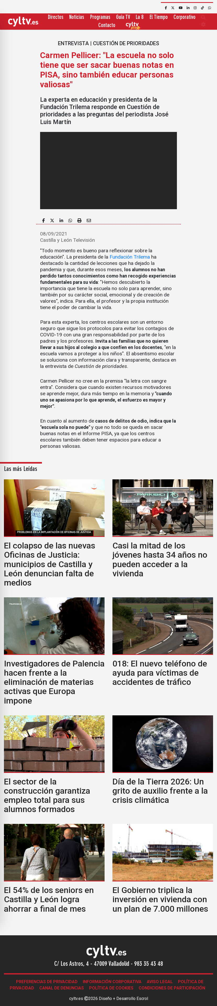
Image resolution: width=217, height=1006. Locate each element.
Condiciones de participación (172, 988)
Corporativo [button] (184, 17)
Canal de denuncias (61, 988)
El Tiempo (159, 17)
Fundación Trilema (130, 257)
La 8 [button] (140, 17)
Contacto (106, 25)
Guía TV (123, 17)
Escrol (142, 998)
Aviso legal (160, 981)
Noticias (76, 17)
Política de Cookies (111, 988)
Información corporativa (112, 981)
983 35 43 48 (148, 964)
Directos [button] (55, 17)
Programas (100, 17)
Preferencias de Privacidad (47, 981)
